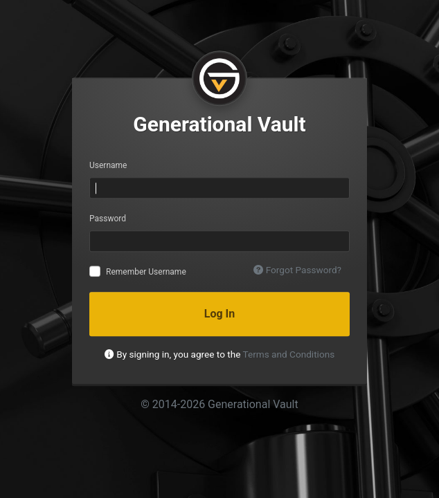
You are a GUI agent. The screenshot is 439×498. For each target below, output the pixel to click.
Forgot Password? (297, 269)
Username (108, 165)
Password (107, 218)
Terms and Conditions (289, 354)
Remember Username (146, 272)
